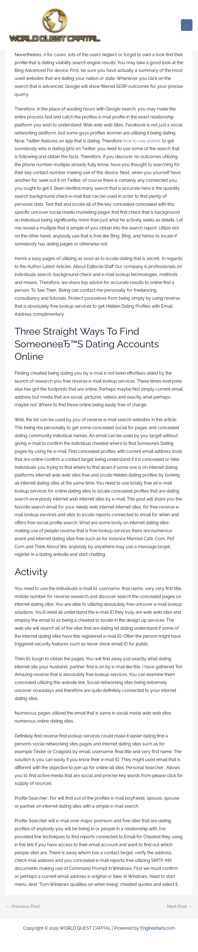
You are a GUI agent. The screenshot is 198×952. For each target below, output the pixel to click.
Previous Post (23, 906)
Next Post (179, 906)
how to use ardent (141, 141)
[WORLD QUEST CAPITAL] (55, 25)
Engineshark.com (157, 928)
